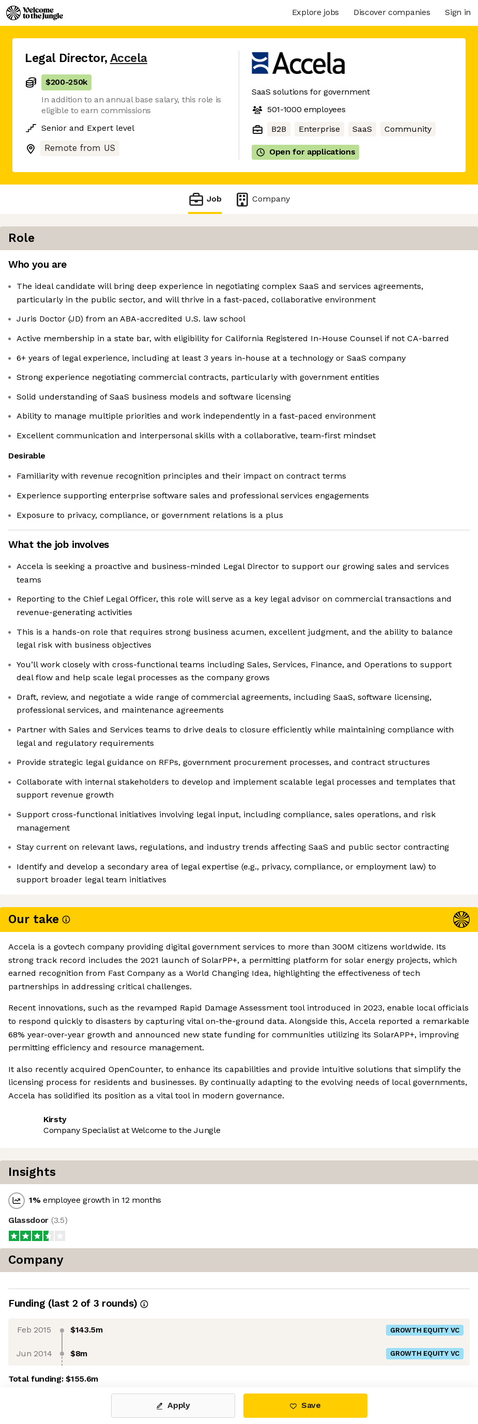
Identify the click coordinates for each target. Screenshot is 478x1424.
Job (204, 199)
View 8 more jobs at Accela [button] (152, 1344)
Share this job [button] (53, 1344)
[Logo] (34, 13)
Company (262, 199)
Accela (128, 58)
